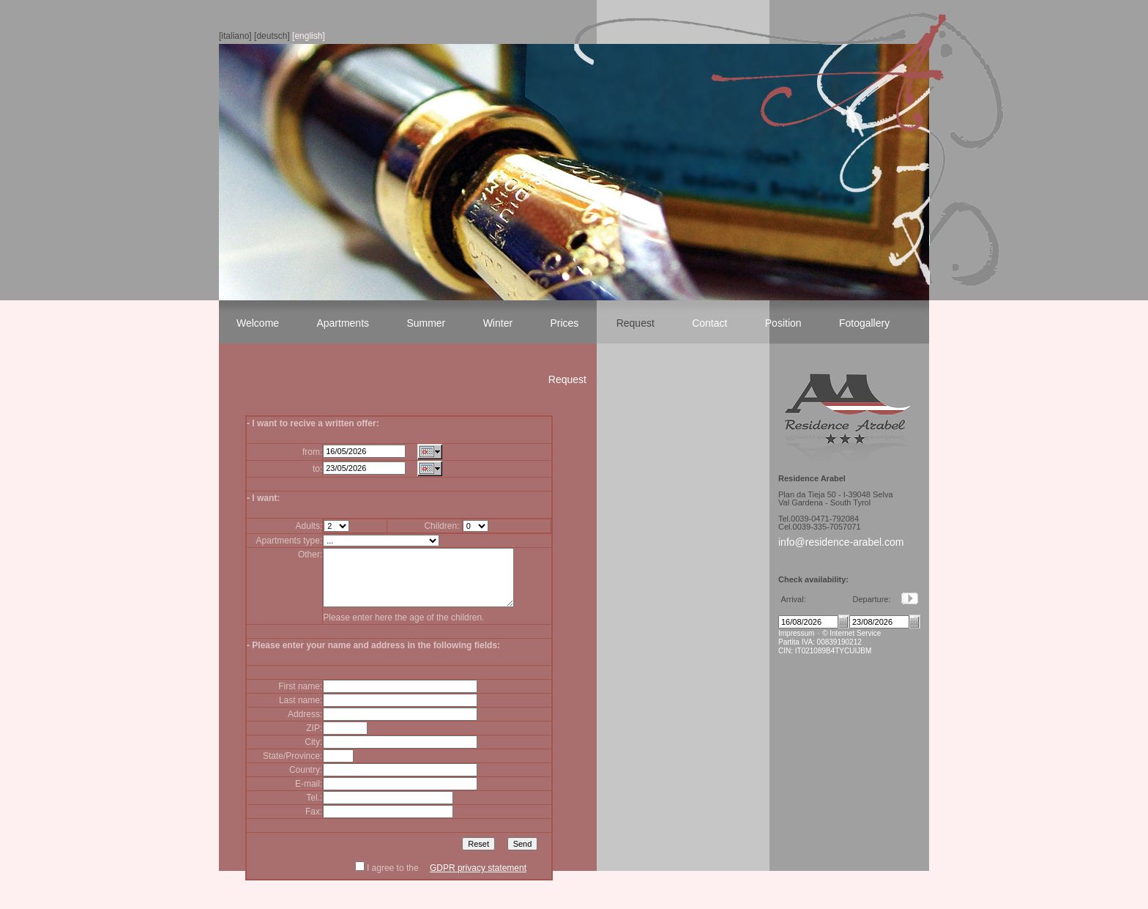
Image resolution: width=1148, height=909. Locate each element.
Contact (709, 323)
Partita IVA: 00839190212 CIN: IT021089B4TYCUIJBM (824, 646)
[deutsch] (272, 36)
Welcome (257, 323)
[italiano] (235, 36)
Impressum (796, 633)
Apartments (342, 323)
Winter (497, 323)
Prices (564, 323)
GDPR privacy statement (478, 879)
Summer (425, 323)
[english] (308, 36)
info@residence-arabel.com (840, 542)
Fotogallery (864, 323)
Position (783, 323)
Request (635, 323)
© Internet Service (851, 633)
